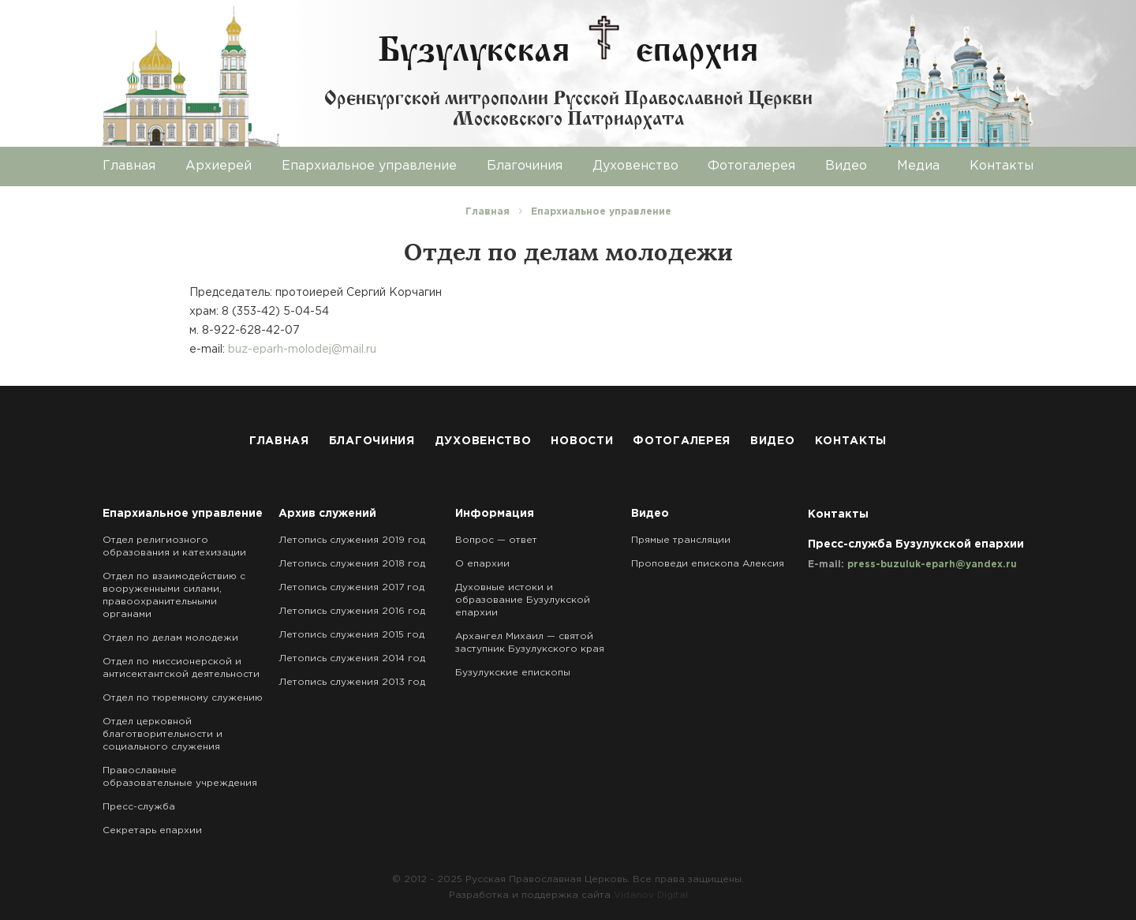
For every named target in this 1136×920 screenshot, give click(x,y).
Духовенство (635, 166)
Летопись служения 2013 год (351, 682)
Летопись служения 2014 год (351, 658)
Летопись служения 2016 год (351, 611)
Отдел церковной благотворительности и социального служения (162, 734)
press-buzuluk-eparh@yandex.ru (932, 564)
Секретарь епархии (152, 830)
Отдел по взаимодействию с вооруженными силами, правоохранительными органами (174, 595)
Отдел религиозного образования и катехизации (174, 546)
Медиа (918, 166)
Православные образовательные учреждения (180, 776)
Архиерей (218, 166)
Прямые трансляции (681, 540)
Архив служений (327, 513)
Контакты (1001, 166)
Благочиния (524, 166)
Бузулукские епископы (512, 672)
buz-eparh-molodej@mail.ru (302, 349)
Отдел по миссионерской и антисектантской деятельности (181, 668)
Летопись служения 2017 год (351, 587)
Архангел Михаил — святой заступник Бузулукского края (529, 642)
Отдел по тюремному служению (183, 698)
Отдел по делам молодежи (170, 638)
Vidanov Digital (651, 895)
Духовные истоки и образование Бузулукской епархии (522, 600)
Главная (129, 166)
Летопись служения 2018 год (351, 563)
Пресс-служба (139, 806)
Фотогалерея (751, 166)
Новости (582, 441)
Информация (494, 513)
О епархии (482, 563)
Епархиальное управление (369, 166)
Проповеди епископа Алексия (707, 563)
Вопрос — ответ (496, 540)
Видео (846, 166)
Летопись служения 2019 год (351, 540)
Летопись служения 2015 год (351, 634)
